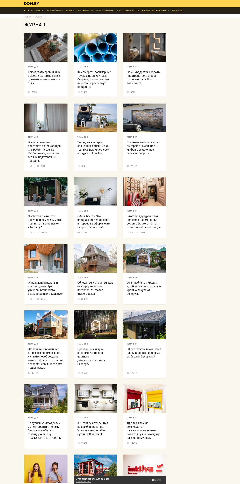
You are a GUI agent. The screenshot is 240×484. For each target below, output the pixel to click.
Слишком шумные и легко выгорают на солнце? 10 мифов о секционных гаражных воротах (143, 148)
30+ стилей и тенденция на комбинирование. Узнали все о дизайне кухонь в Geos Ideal (92, 428)
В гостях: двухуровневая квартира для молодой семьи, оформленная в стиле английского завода (144, 221)
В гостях (28, 10)
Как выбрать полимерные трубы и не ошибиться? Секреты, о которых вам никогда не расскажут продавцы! (94, 79)
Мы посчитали (132, 10)
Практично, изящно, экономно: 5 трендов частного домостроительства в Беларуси (91, 356)
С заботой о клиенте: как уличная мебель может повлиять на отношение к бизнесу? (45, 221)
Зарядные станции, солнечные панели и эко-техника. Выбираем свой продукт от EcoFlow (93, 148)
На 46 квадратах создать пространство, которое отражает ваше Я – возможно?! (143, 77)
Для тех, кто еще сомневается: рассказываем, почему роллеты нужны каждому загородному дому (143, 430)
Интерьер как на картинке (155, 10)
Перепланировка (104, 10)
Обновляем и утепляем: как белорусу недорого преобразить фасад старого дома (95, 288)
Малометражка (85, 10)
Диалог (39, 10)
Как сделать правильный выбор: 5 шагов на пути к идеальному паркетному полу (44, 77)
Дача (119, 10)
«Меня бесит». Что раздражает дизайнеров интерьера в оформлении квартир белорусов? (93, 221)
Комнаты (70, 10)
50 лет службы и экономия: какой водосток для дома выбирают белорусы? (144, 352)
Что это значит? (83, 481)
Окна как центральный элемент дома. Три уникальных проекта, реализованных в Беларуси (45, 288)
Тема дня (33, 67)
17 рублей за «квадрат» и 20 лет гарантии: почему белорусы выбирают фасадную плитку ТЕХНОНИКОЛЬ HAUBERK (44, 430)
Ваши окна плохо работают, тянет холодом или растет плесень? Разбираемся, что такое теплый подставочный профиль (44, 151)
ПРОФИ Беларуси (54, 10)
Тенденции (177, 10)
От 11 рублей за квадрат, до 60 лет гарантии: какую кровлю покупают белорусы (144, 288)
